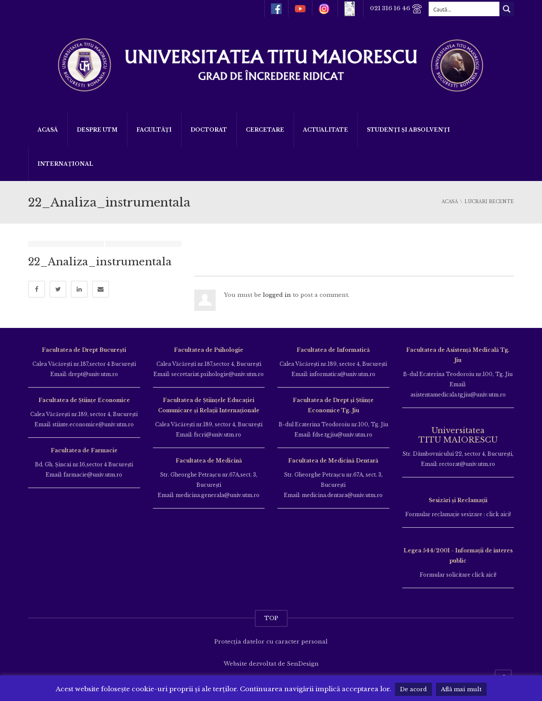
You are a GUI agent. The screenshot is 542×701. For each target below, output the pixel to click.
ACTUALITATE (325, 129)
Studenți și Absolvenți (408, 129)
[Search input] (464, 9)
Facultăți (154, 129)
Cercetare (265, 129)
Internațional (65, 164)
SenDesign (303, 663)
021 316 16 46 (396, 8)
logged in (277, 295)
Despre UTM (97, 129)
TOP (271, 618)
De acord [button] (413, 689)
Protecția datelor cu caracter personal (271, 641)
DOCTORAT (208, 129)
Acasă (47, 129)
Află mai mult (461, 689)
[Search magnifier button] (506, 9)
